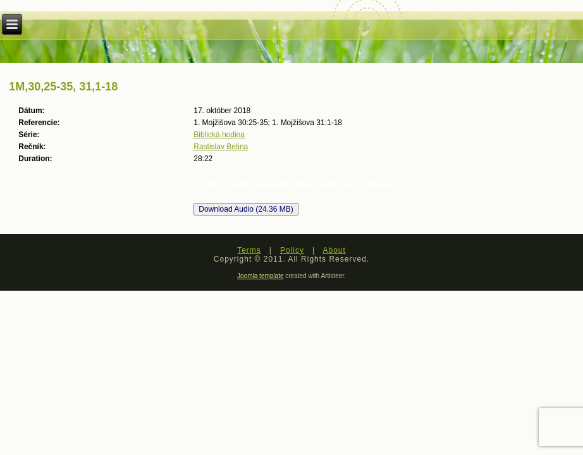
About (333, 250)
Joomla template (260, 275)
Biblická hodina (219, 134)
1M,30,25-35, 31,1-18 (63, 86)
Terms (249, 250)
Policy (292, 250)
